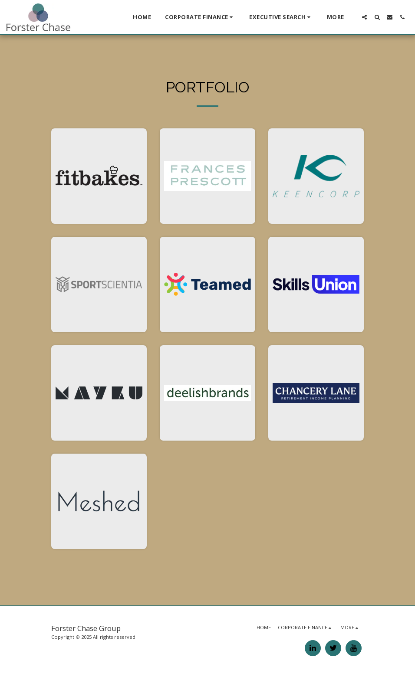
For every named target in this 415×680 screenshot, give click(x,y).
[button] (200, 17)
